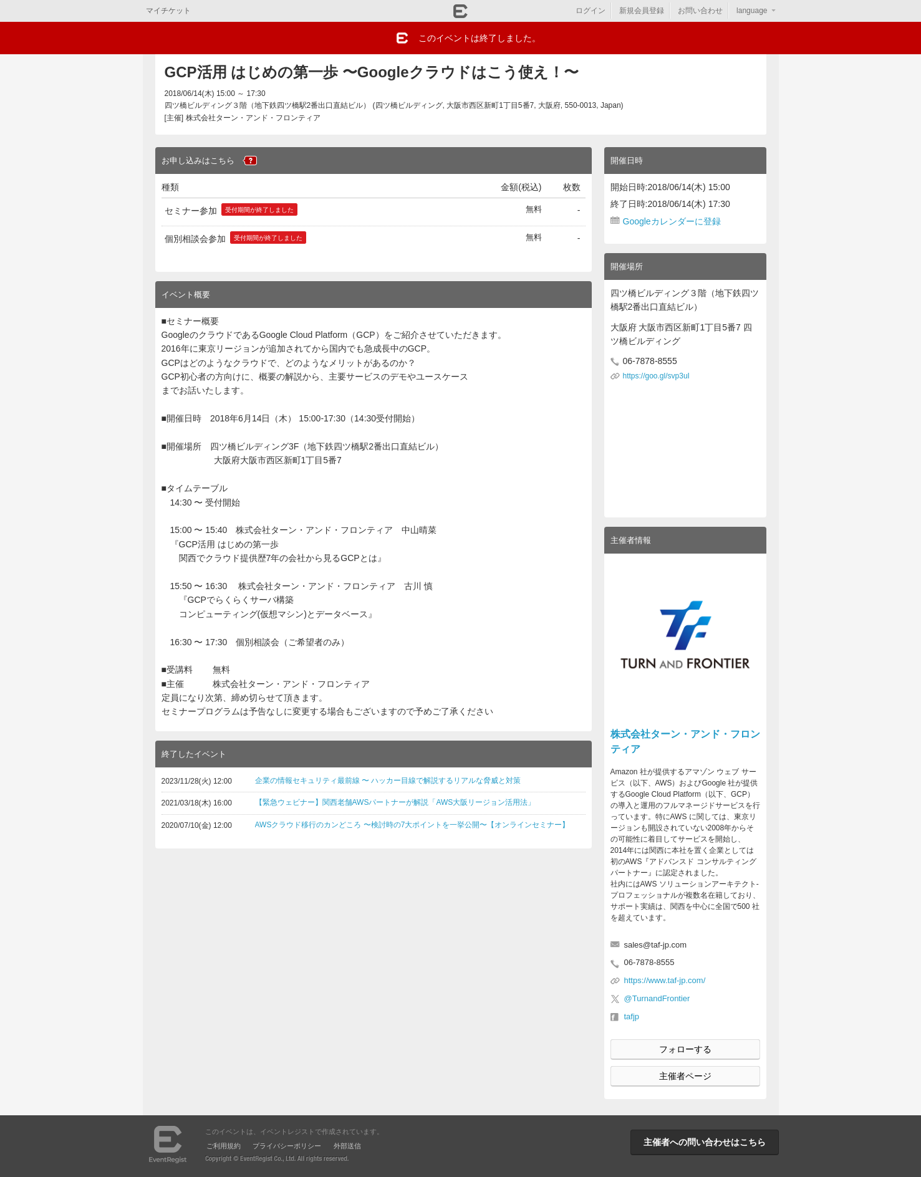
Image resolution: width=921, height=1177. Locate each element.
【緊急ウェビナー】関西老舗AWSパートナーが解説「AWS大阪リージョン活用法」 (395, 802)
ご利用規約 (223, 1146)
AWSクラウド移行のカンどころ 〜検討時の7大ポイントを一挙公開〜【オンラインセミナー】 (412, 824)
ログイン (590, 10)
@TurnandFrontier (657, 998)
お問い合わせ (700, 10)
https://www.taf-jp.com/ (665, 980)
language (751, 10)
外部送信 (347, 1146)
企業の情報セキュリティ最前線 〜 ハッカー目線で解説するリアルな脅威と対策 (388, 780)
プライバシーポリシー (287, 1146)
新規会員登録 (641, 10)
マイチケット (168, 10)
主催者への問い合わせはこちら (705, 1142)
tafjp (632, 1016)
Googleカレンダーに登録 (672, 221)
